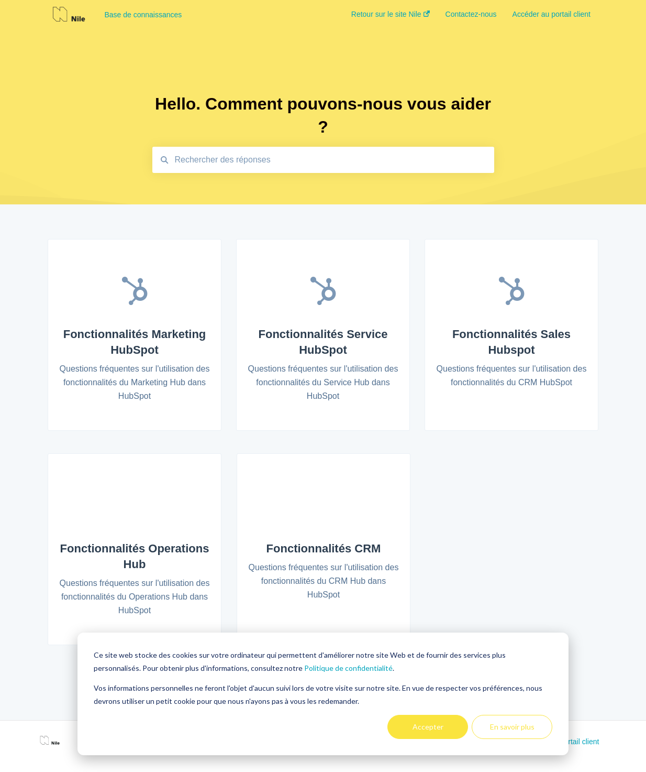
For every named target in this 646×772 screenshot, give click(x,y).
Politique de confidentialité (348, 668)
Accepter (428, 726)
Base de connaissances (143, 14)
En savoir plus (512, 726)
